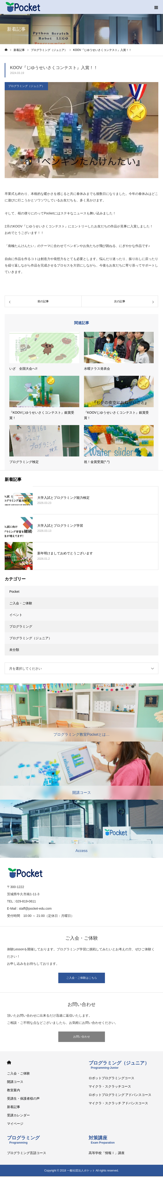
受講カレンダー (18, 1115)
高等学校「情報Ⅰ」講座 (107, 1153)
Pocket (14, 591)
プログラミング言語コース (26, 1153)
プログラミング (20, 626)
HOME (9, 1063)
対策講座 (102, 1139)
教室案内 (13, 1090)
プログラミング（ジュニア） (26, 86)
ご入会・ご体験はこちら (81, 977)
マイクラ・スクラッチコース (110, 1086)
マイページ (15, 1123)
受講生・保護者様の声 (23, 1098)
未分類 (14, 650)
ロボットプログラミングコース (111, 1078)
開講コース (15, 1082)
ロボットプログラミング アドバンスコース (120, 1095)
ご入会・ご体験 (20, 603)
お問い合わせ (81, 1036)
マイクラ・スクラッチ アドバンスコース (118, 1103)
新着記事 (13, 1107)
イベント (15, 615)
